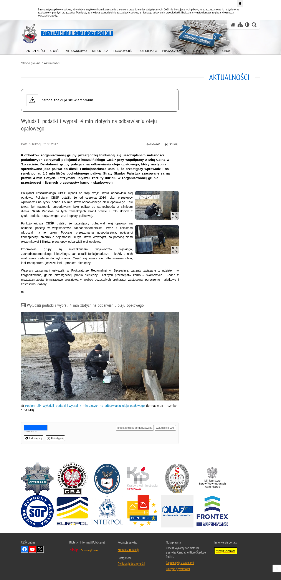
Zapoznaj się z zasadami (180, 562)
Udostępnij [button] (33, 438)
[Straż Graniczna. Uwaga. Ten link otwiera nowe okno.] (177, 478)
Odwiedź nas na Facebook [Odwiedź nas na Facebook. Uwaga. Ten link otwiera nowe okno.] (24, 549)
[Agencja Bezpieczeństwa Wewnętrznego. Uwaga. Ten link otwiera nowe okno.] (107, 478)
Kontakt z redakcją (128, 549)
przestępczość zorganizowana (134, 427)
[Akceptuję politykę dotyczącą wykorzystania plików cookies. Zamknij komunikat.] (240, 3)
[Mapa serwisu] (240, 24)
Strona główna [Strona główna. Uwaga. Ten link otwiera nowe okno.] (89, 550)
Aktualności (52, 63)
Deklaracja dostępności (131, 563)
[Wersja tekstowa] (247, 24)
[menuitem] (35, 50)
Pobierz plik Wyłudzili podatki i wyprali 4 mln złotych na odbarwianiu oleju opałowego (85, 405)
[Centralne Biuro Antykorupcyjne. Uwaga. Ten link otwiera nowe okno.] (72, 478)
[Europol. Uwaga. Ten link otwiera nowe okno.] (72, 511)
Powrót (153, 144)
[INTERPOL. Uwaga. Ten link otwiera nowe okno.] (107, 511)
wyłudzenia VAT (165, 427)
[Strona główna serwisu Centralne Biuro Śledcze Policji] (233, 24)
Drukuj (171, 144)
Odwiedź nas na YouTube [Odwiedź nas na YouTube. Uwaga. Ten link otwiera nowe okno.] (32, 549)
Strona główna (31, 63)
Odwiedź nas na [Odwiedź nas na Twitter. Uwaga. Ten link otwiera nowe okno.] (40, 549)
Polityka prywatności (178, 569)
